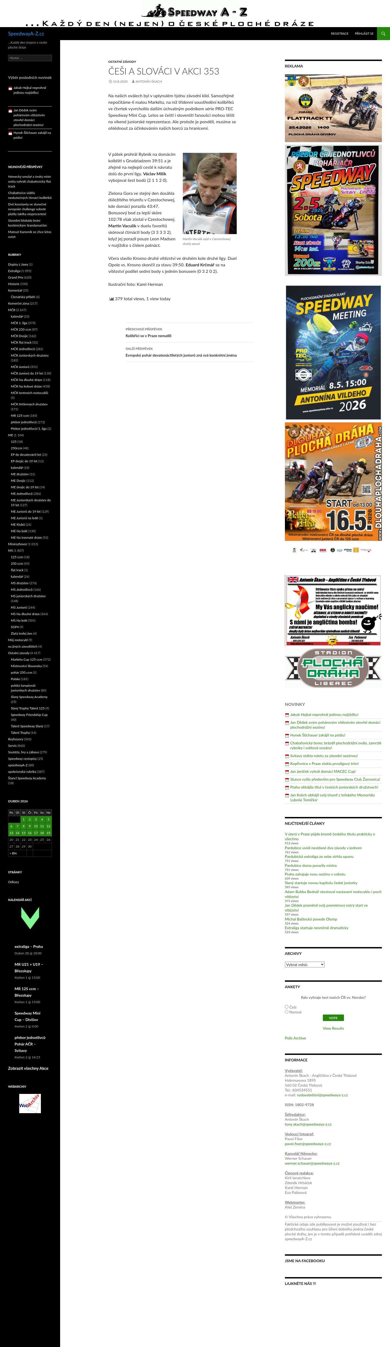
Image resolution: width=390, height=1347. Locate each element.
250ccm (16, 448)
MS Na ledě (19, 620)
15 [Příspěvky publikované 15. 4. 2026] (23, 833)
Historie (14, 284)
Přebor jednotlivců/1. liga (29, 429)
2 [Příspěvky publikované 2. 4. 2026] (30, 819)
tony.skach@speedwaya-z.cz (308, 1124)
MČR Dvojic (19, 336)
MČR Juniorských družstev (29, 355)
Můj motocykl (18, 640)
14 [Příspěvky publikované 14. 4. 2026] (18, 833)
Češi (292, 1007)
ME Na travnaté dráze (26, 537)
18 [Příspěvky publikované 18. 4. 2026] (42, 833)
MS (10, 550)
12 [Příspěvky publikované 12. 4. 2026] (48, 826)
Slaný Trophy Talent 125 (28, 708)
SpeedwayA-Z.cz (26, 34)
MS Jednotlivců (21, 589)
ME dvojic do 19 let (24, 487)
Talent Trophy (20, 733)
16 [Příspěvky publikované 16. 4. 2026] (30, 833)
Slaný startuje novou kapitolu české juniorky (321, 882)
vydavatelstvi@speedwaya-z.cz (322, 1095)
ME (10, 435)
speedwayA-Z (18, 765)
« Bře (13, 853)
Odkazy (13, 882)
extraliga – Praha (29, 946)
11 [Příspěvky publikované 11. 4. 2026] (42, 826)
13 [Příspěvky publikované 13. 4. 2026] (11, 833)
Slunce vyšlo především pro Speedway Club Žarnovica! (335, 779)
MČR (11, 310)
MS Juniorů (19, 607)
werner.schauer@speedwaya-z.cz (312, 1163)
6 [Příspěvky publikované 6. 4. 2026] (11, 826)
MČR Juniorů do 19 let (27, 373)
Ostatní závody (122, 62)
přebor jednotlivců (24, 422)
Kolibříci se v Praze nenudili (190, 332)
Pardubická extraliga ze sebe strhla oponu (319, 856)
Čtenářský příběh (23, 297)
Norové (295, 1012)
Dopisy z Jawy (18, 264)
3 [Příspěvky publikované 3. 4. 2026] (36, 819)
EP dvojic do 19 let (24, 461)
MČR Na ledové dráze (26, 386)
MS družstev (20, 583)
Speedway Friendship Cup (29, 715)
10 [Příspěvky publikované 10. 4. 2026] (36, 826)
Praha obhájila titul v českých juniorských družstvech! (334, 787)
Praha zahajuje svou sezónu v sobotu (315, 874)
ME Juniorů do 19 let (26, 511)
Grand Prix (15, 277)
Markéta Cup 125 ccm (26, 659)
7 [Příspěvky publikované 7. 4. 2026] (17, 826)
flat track (17, 570)
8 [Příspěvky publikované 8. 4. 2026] (24, 826)
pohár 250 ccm (21, 672)
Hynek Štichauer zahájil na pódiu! (317, 735)
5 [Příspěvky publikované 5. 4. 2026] (48, 819)
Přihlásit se (364, 33)
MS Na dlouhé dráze (25, 614)
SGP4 (15, 627)
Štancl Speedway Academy (27, 778)
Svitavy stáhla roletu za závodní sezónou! (324, 755)
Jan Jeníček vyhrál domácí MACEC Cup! (323, 771)
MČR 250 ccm (21, 329)
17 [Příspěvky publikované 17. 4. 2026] (36, 833)
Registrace (340, 33)
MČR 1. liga (19, 323)
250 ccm (17, 563)
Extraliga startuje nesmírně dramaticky (317, 927)
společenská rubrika (22, 772)
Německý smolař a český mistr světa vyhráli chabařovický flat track (29, 181)
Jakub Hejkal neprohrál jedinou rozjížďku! (324, 714)
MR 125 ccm (20, 416)
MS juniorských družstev (28, 596)
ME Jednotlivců (22, 494)
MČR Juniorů (20, 367)
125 (14, 442)
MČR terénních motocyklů (29, 393)
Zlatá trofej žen (21, 633)
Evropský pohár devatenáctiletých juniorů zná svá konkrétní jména (190, 351)
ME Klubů (18, 524)
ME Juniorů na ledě (24, 518)
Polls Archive (295, 1038)
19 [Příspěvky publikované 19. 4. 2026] (48, 833)
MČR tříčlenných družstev (29, 404)
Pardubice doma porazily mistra (311, 865)
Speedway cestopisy (22, 759)
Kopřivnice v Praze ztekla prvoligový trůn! (324, 763)
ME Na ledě (19, 531)
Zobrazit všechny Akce (28, 1068)
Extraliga (14, 271)
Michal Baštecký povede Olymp (311, 919)
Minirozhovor (17, 544)
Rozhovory (15, 739)
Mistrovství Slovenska (26, 666)
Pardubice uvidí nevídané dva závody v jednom (323, 847)
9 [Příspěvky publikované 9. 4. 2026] (30, 826)
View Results (333, 1028)
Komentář (15, 290)
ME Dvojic (18, 481)
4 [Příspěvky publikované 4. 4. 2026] (42, 819)
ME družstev (20, 474)
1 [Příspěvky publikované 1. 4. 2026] (24, 819)
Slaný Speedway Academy (29, 697)
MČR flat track (21, 342)
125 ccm (17, 557)
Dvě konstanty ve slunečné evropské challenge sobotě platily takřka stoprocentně (27, 209)
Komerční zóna (18, 303)
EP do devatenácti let (26, 455)
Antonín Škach (148, 81)
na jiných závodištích (22, 646)
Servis (12, 746)
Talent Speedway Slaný (27, 726)
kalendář (17, 316)
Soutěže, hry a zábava (23, 752)
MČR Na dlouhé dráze (26, 380)
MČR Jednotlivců (23, 349)
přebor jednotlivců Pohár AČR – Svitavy (30, 1044)
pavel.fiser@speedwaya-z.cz (308, 1143)
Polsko (15, 679)
